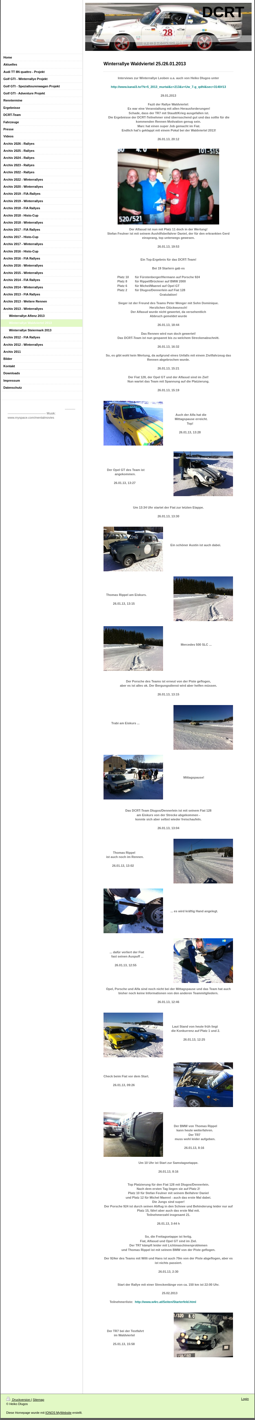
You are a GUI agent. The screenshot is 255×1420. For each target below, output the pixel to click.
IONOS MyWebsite (58, 1412)
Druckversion (18, 1399)
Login (245, 1398)
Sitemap (38, 1399)
